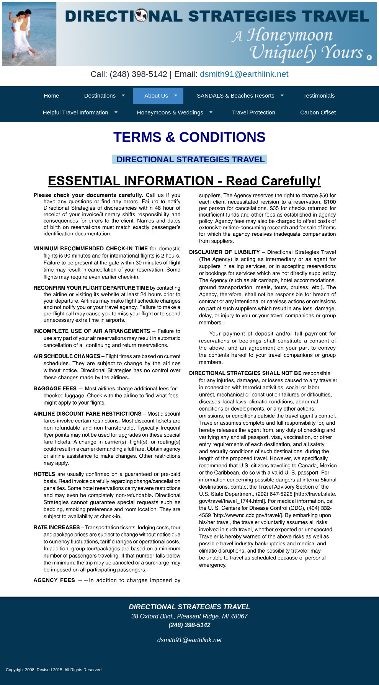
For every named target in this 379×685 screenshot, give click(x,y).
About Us (156, 95)
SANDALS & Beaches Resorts (235, 95)
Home (51, 95)
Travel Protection (253, 112)
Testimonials (319, 95)
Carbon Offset (318, 112)
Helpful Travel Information (75, 112)
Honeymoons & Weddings (170, 112)
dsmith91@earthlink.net (244, 74)
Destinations (100, 95)
